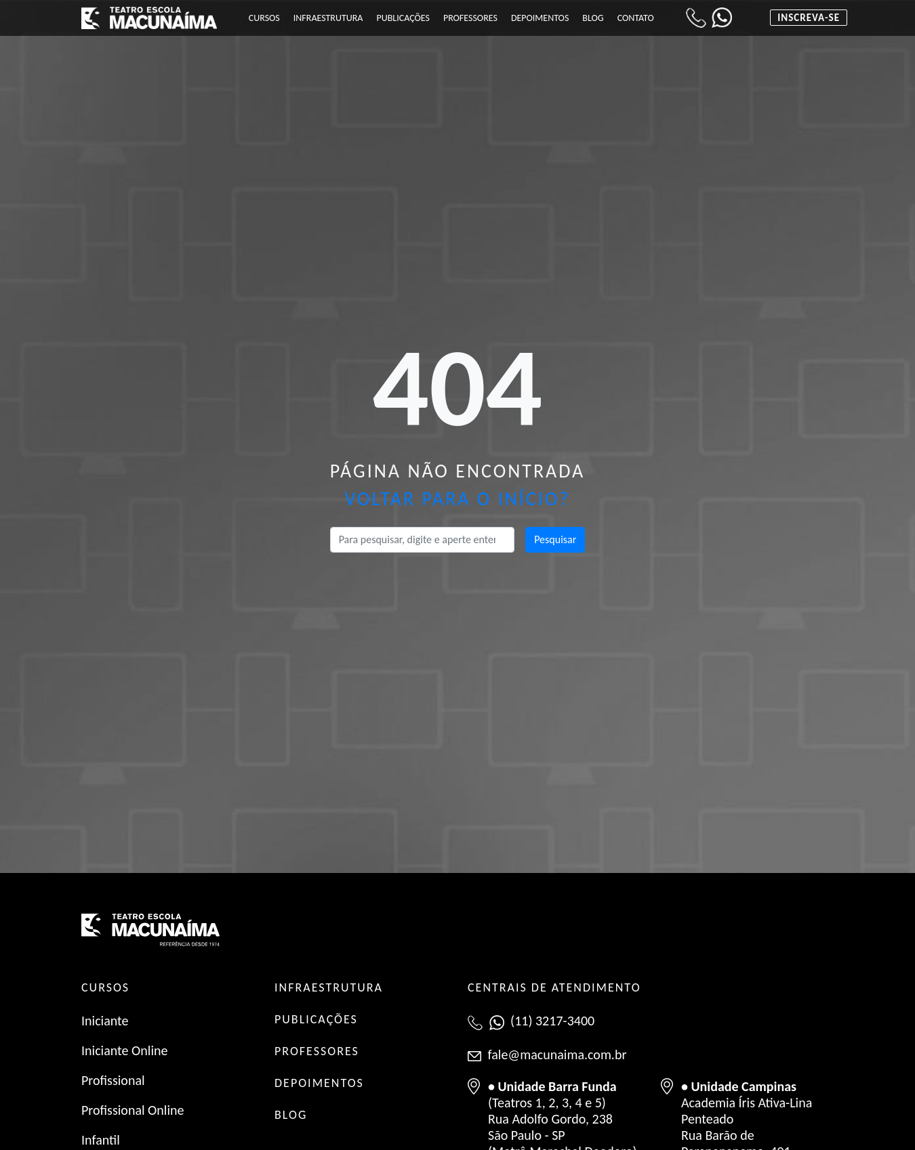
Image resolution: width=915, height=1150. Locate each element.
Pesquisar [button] (555, 539)
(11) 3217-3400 (552, 1021)
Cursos (264, 18)
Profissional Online (132, 1110)
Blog (592, 18)
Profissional (113, 1080)
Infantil (100, 1140)
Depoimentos (540, 18)
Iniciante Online (124, 1050)
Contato (635, 18)
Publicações (402, 18)
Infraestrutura (328, 18)
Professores (470, 18)
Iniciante (105, 1021)
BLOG (290, 1114)
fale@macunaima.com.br (557, 1054)
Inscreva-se (808, 18)
